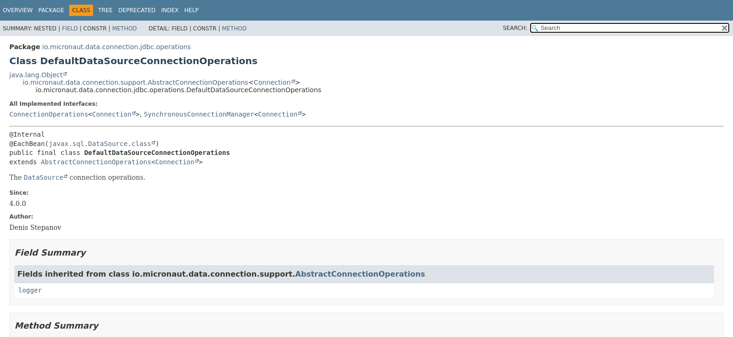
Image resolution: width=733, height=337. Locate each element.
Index (170, 10)
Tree (105, 10)
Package (51, 10)
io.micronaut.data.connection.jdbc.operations (116, 47)
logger (30, 290)
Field (70, 28)
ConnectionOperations (48, 114)
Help (191, 10)
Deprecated (137, 10)
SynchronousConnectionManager (199, 114)
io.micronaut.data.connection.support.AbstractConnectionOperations (135, 82)
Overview (18, 10)
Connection (272, 82)
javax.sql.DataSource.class (100, 143)
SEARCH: (515, 28)
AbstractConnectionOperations (96, 162)
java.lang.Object (36, 75)
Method (124, 28)
